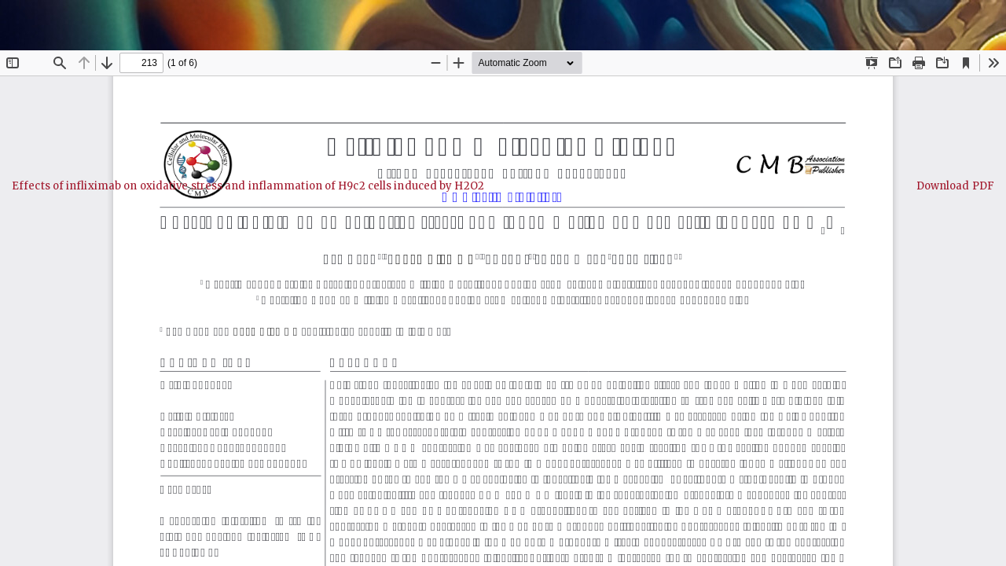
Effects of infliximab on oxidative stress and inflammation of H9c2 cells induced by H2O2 (248, 186)
